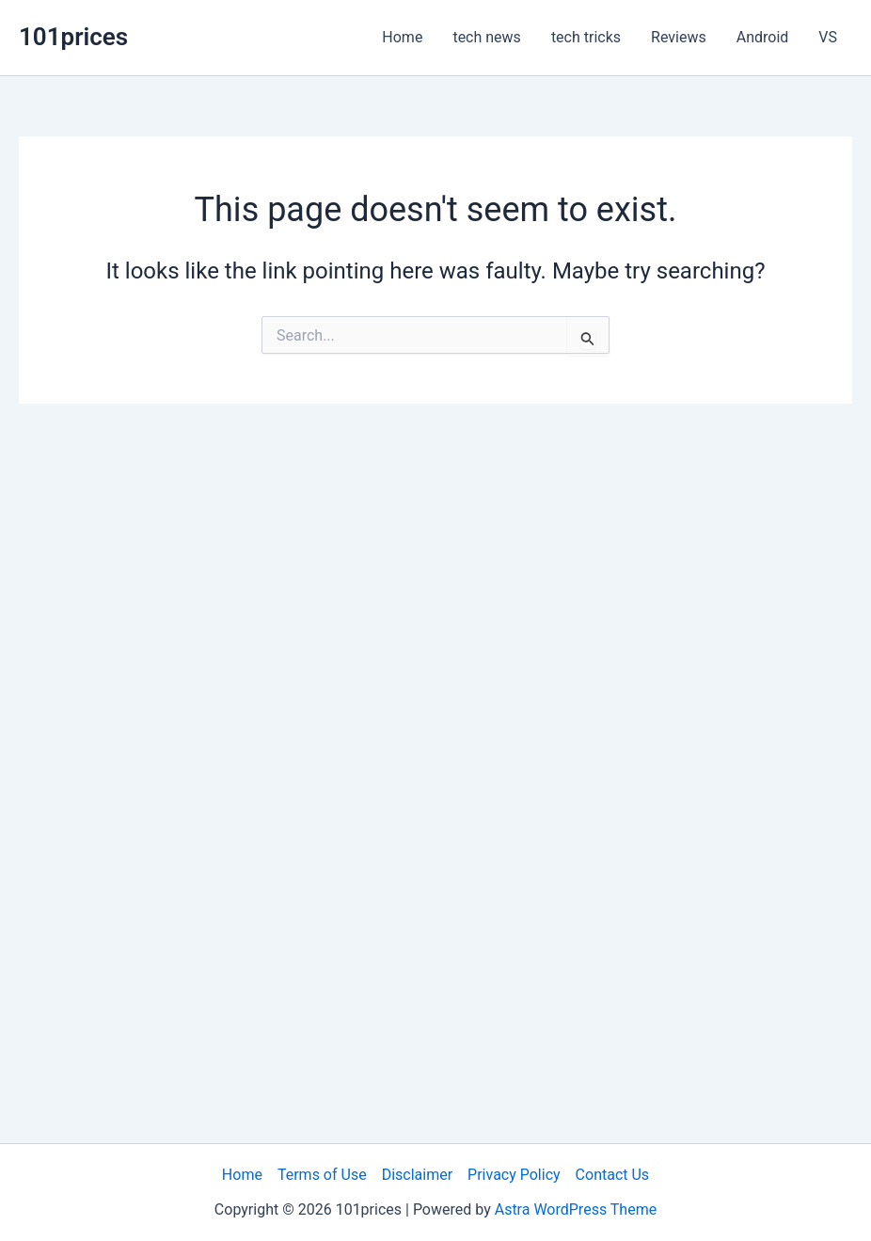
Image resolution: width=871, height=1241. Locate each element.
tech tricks (586, 37)
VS (827, 37)
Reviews (678, 37)
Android (762, 37)
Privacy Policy (514, 1175)
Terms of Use (322, 1175)
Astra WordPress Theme (576, 1209)
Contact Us (613, 1175)
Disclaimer (417, 1175)
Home (402, 37)
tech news (486, 37)
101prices (73, 37)
